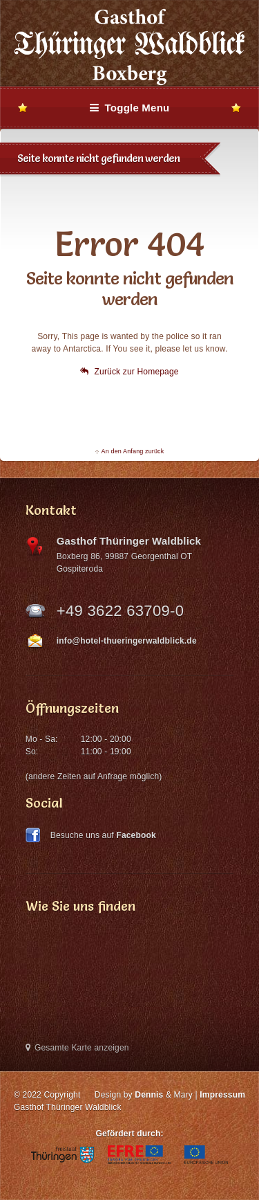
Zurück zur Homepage (129, 371)
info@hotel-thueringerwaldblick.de (127, 641)
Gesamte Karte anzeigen (77, 1048)
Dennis (149, 1095)
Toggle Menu (130, 107)
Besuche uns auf (103, 835)
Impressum (222, 1095)
